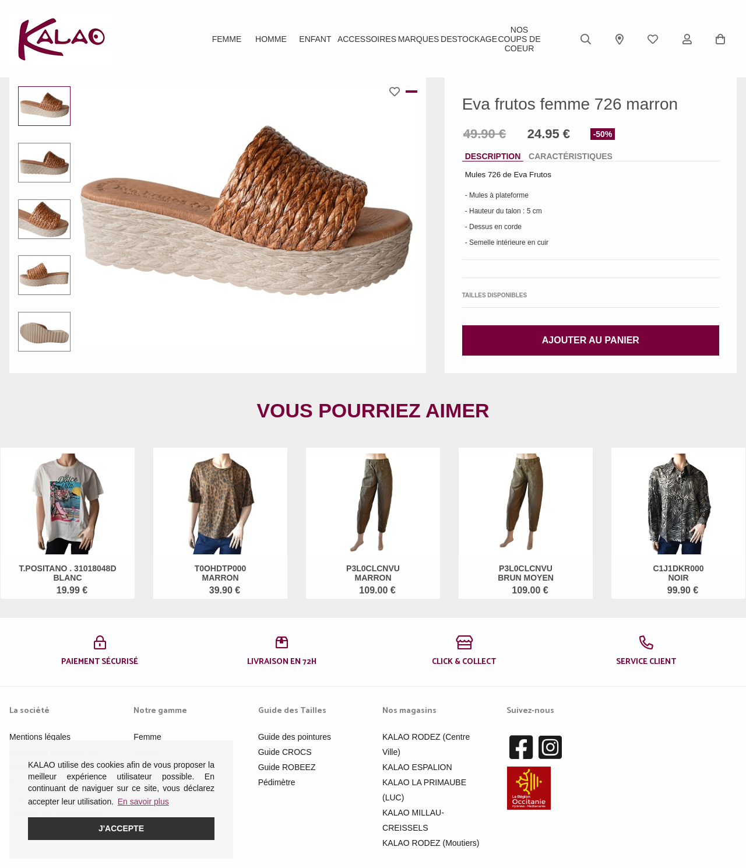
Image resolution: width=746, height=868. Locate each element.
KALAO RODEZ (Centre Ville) (426, 744)
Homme (271, 39)
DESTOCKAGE (469, 39)
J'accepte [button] (121, 828)
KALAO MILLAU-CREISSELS (413, 820)
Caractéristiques (571, 156)
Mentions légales (40, 737)
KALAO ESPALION (417, 767)
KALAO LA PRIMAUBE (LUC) (424, 790)
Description (493, 156)
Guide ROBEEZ (287, 767)
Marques (418, 39)
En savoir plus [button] (143, 801)
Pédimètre (276, 782)
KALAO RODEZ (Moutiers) (430, 843)
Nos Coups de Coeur (519, 39)
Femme (227, 39)
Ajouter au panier (590, 340)
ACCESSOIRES (366, 39)
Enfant (315, 39)
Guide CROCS (285, 752)
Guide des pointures (294, 737)
